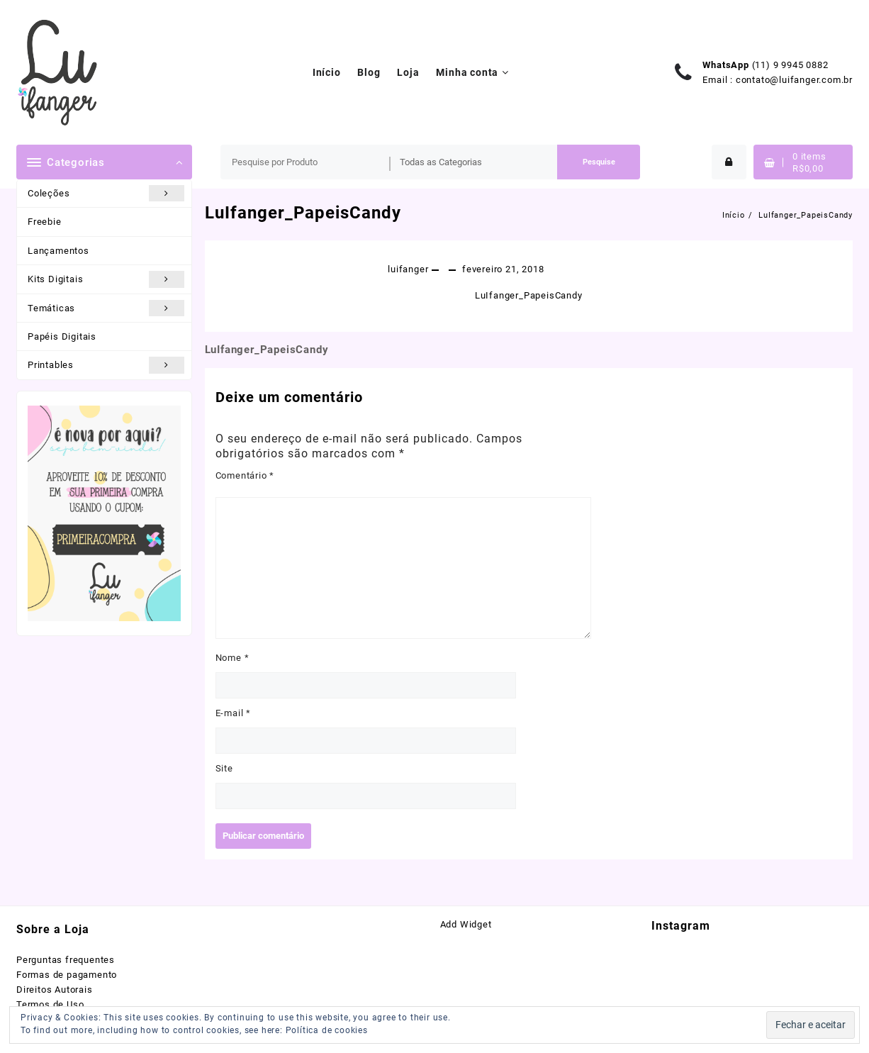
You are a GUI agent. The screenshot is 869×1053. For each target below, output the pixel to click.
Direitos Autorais (54, 989)
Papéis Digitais (62, 336)
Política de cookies (327, 1030)
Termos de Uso (50, 1004)
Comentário (245, 475)
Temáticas (106, 308)
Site (224, 768)
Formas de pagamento (66, 974)
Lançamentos (58, 250)
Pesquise (599, 162)
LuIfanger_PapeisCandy (303, 213)
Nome (232, 657)
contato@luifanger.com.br (794, 79)
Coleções (106, 193)
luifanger (408, 269)
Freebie (45, 221)
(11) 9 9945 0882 (790, 65)
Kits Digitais (106, 279)
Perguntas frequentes (65, 959)
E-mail (233, 713)
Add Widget (466, 924)
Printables (106, 365)
